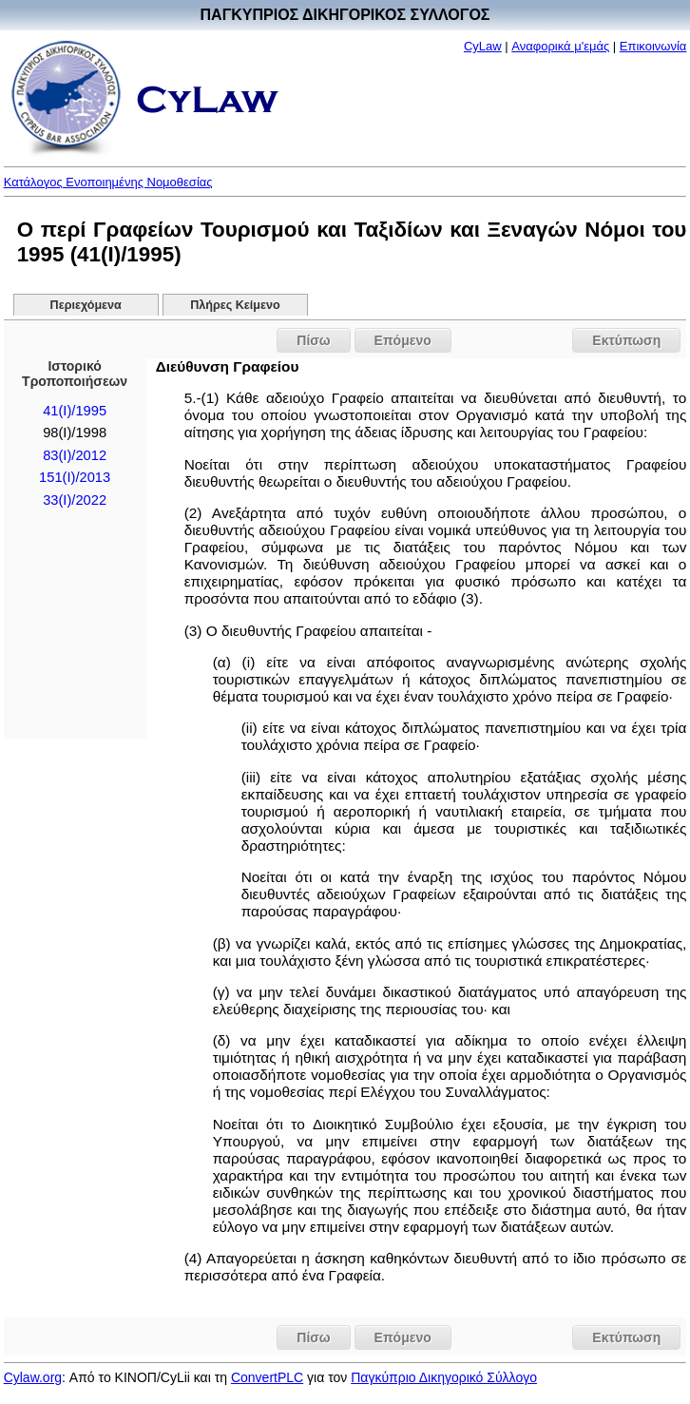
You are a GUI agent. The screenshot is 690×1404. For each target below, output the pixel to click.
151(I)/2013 (74, 477)
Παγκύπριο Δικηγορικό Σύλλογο (444, 1377)
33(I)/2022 (74, 500)
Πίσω (313, 340)
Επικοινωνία (653, 46)
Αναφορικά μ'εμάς (560, 46)
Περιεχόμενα (86, 305)
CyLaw (483, 46)
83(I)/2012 (74, 455)
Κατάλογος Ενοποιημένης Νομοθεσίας (108, 182)
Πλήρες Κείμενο (235, 305)
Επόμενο (402, 340)
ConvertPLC (267, 1377)
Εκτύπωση (626, 340)
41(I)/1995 (74, 410)
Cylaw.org (33, 1377)
